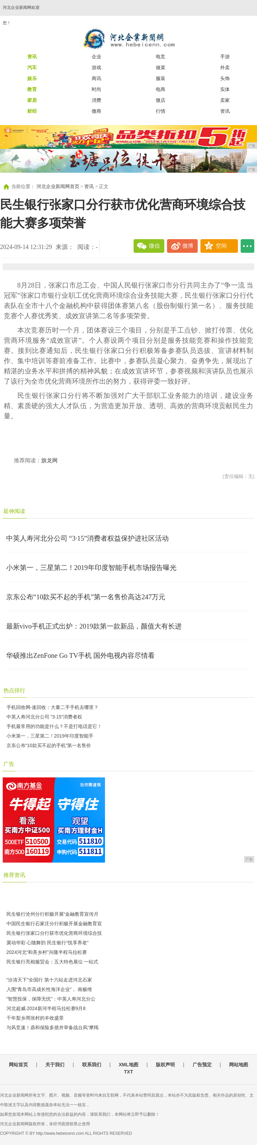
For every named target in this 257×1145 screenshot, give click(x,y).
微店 (160, 100)
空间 (221, 246)
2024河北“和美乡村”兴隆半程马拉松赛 (46, 952)
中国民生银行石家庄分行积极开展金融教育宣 (54, 923)
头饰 (225, 78)
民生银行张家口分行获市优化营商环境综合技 (54, 933)
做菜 (160, 67)
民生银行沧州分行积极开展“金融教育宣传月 (52, 914)
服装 (160, 78)
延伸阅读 (14, 511)
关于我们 (54, 1064)
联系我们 (91, 1064)
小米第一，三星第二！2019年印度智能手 (49, 736)
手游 (225, 56)
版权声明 (165, 1064)
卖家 (225, 100)
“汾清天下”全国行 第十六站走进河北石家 (49, 979)
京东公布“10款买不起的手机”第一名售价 (48, 745)
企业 (96, 56)
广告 (8, 764)
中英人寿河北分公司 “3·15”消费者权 (44, 717)
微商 (96, 111)
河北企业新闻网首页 (57, 186)
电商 (160, 89)
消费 (96, 100)
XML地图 (128, 1064)
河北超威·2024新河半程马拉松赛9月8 (46, 1008)
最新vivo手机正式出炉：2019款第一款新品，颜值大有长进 (94, 626)
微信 (154, 246)
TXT (128, 1071)
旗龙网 (49, 460)
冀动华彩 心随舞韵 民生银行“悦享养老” (47, 942)
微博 (187, 246)
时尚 (96, 89)
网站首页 (18, 1064)
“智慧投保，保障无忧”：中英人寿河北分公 (50, 999)
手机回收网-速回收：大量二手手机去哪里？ (52, 707)
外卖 (225, 67)
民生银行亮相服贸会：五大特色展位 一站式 (52, 961)
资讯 (225, 111)
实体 (225, 89)
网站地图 (238, 1064)
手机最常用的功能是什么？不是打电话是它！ (54, 726)
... (247, 246)
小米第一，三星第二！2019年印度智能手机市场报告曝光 (91, 567)
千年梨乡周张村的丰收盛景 (35, 1018)
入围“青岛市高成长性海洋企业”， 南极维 (49, 989)
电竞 (160, 56)
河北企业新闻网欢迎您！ (21, 15)
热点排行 (14, 690)
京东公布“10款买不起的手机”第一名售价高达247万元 (86, 597)
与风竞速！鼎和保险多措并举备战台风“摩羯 (52, 1027)
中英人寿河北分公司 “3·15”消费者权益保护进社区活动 (87, 538)
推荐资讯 (14, 875)
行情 (160, 111)
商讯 (96, 78)
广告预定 (202, 1064)
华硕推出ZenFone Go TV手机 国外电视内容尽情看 (80, 655)
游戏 (96, 67)
